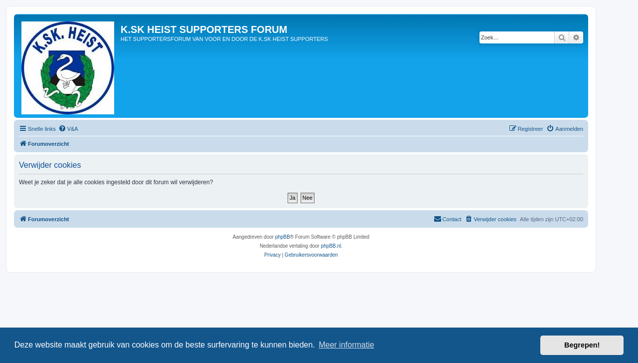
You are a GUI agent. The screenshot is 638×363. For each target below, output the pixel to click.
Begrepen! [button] (582, 345)
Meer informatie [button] (346, 345)
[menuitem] (68, 129)
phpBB (282, 237)
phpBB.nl (331, 246)
